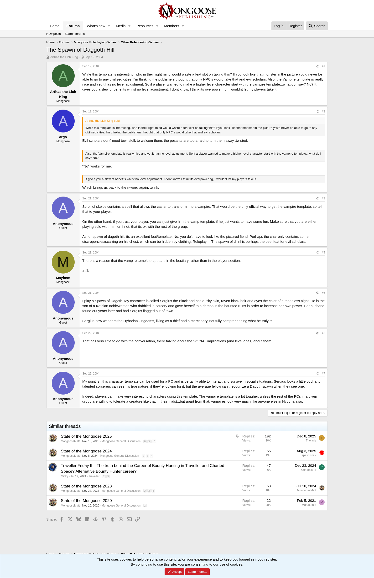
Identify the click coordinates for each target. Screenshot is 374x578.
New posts (53, 33)
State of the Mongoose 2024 (86, 451)
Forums (73, 26)
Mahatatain (309, 505)
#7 (323, 373)
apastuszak (308, 455)
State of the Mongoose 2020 (86, 500)
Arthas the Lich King (64, 57)
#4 (323, 252)
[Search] (317, 25)
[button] (109, 25)
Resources (145, 26)
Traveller (93, 476)
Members (171, 26)
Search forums (75, 33)
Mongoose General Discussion (121, 441)
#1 (323, 66)
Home (54, 26)
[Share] (317, 66)
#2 (323, 111)
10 (153, 441)
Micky (64, 476)
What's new (96, 26)
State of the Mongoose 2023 (86, 486)
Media (121, 26)
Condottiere (308, 470)
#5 (323, 292)
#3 (323, 198)
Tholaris (311, 440)
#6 (323, 333)
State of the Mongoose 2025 (86, 436)
